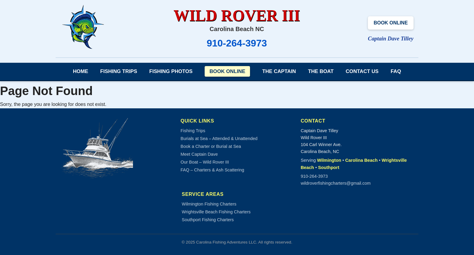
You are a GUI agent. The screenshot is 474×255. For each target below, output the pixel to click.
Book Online (391, 22)
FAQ (396, 71)
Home (80, 71)
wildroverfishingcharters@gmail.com (336, 183)
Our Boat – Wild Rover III (204, 162)
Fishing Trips (118, 71)
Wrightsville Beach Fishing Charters (216, 211)
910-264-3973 (237, 43)
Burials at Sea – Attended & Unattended (218, 138)
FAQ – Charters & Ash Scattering (212, 169)
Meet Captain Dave (199, 154)
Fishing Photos (171, 71)
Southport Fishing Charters (208, 219)
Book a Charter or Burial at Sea (210, 146)
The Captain (279, 71)
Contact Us (362, 71)
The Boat (321, 71)
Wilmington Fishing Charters (209, 204)
